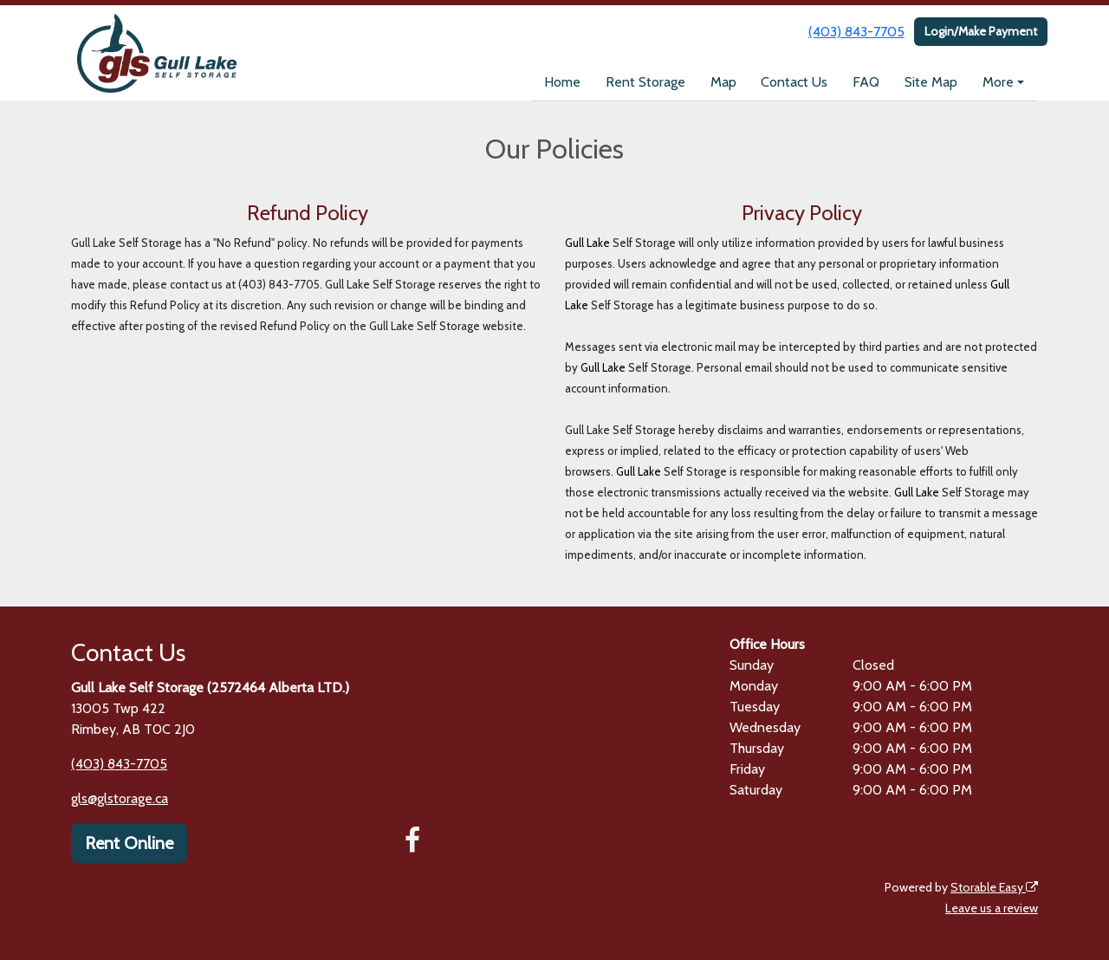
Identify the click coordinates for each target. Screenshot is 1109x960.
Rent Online (129, 843)
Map (723, 82)
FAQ (866, 82)
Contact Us (794, 82)
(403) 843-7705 (856, 31)
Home (562, 82)
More (998, 82)
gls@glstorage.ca (119, 798)
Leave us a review (991, 908)
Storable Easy (994, 887)
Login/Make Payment (980, 31)
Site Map (931, 82)
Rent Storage (645, 82)
